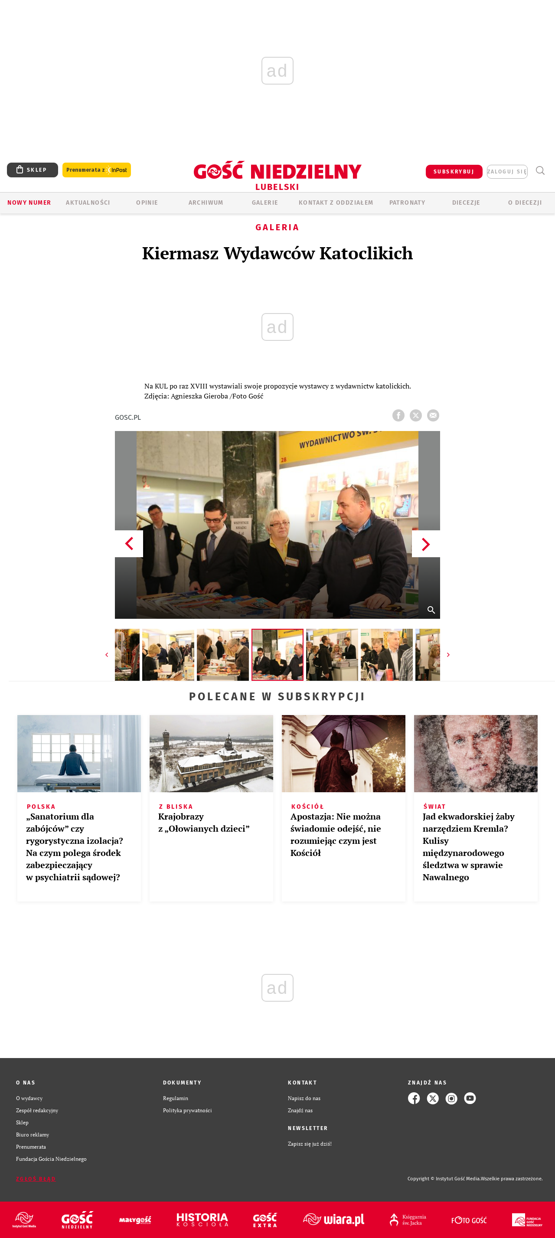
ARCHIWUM (206, 202)
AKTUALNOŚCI (88, 202)
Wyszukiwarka (540, 171)
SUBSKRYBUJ (454, 172)
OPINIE (147, 202)
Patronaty (407, 202)
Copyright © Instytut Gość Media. (444, 1179)
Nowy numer (29, 202)
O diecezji (525, 202)
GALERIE (265, 202)
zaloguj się (507, 172)
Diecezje (466, 202)
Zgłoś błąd (36, 1179)
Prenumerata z (96, 170)
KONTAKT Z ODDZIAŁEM (336, 202)
